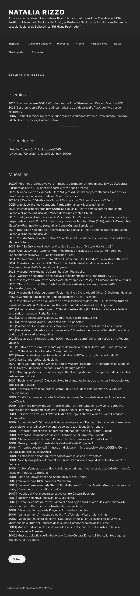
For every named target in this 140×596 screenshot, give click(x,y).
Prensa (80, 43)
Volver (17, 559)
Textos (117, 43)
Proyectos (63, 43)
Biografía (15, 43)
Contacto (37, 52)
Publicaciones (99, 43)
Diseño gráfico (16, 52)
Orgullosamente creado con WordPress (29, 587)
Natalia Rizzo (36, 12)
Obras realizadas (40, 43)
